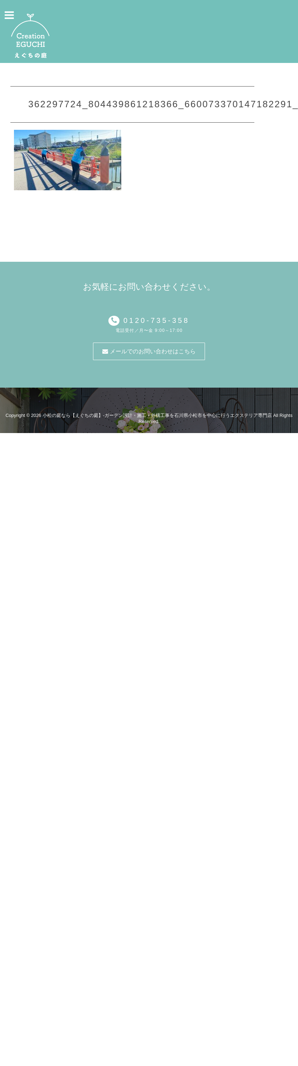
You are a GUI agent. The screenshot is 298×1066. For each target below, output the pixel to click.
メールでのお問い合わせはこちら (148, 351)
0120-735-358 (154, 320)
